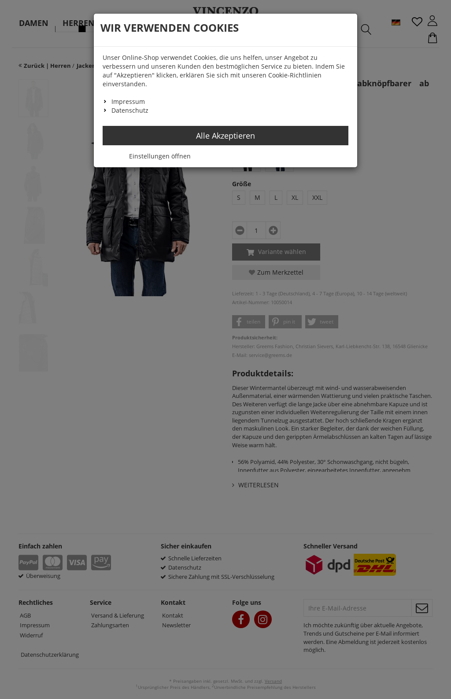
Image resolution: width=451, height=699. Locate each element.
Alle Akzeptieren (225, 135)
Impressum (128, 101)
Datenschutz (129, 110)
